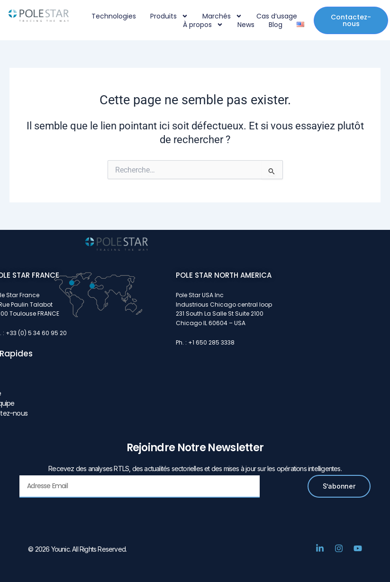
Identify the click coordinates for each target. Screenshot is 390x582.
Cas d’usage (276, 16)
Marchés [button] (222, 16)
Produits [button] (169, 16)
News (245, 24)
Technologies (113, 16)
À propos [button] (203, 24)
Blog (275, 24)
